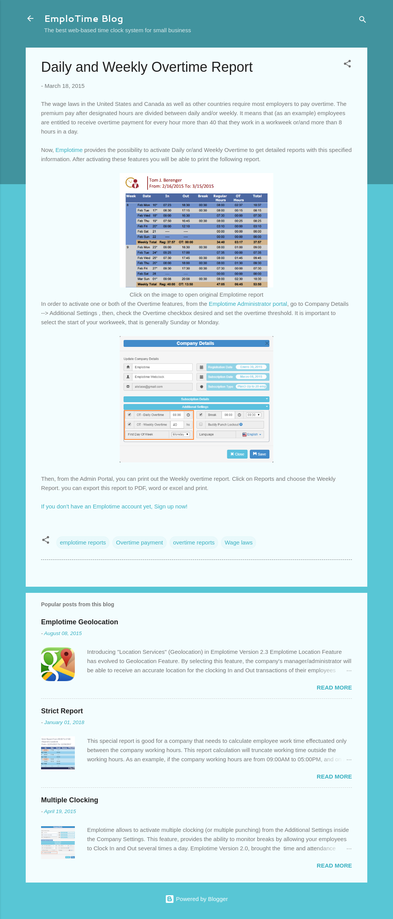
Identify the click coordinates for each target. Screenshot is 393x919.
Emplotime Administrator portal (248, 303)
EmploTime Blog (83, 18)
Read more (334, 687)
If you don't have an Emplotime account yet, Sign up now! (114, 506)
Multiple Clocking (69, 800)
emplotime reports (83, 542)
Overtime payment (139, 542)
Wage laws (239, 542)
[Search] (362, 21)
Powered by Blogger (196, 899)
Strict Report (62, 711)
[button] (347, 65)
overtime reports (194, 542)
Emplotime (69, 150)
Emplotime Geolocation (79, 622)
